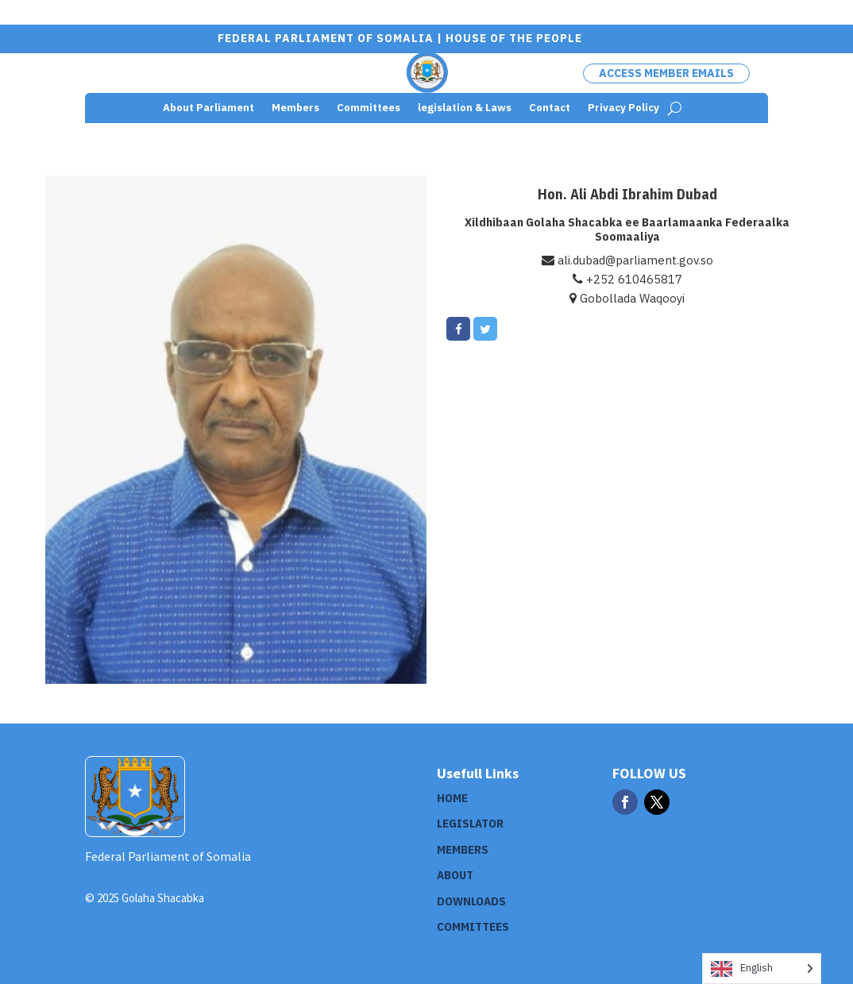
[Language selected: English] (761, 968)
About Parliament (208, 108)
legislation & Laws (464, 108)
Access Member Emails (666, 73)
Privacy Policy (623, 108)
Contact (549, 108)
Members (295, 108)
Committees (368, 108)
